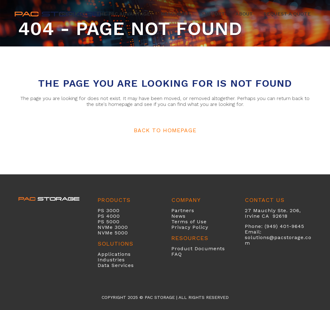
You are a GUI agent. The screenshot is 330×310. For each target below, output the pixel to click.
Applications (114, 254)
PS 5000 (109, 222)
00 (116, 216)
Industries (111, 260)
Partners (182, 210)
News (178, 216)
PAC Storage (160, 297)
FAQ (176, 254)
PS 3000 (109, 210)
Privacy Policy (189, 227)
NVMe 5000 (113, 233)
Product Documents (198, 248)
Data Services (116, 265)
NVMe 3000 (113, 227)
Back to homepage (165, 130)
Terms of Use (189, 222)
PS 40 (105, 216)
